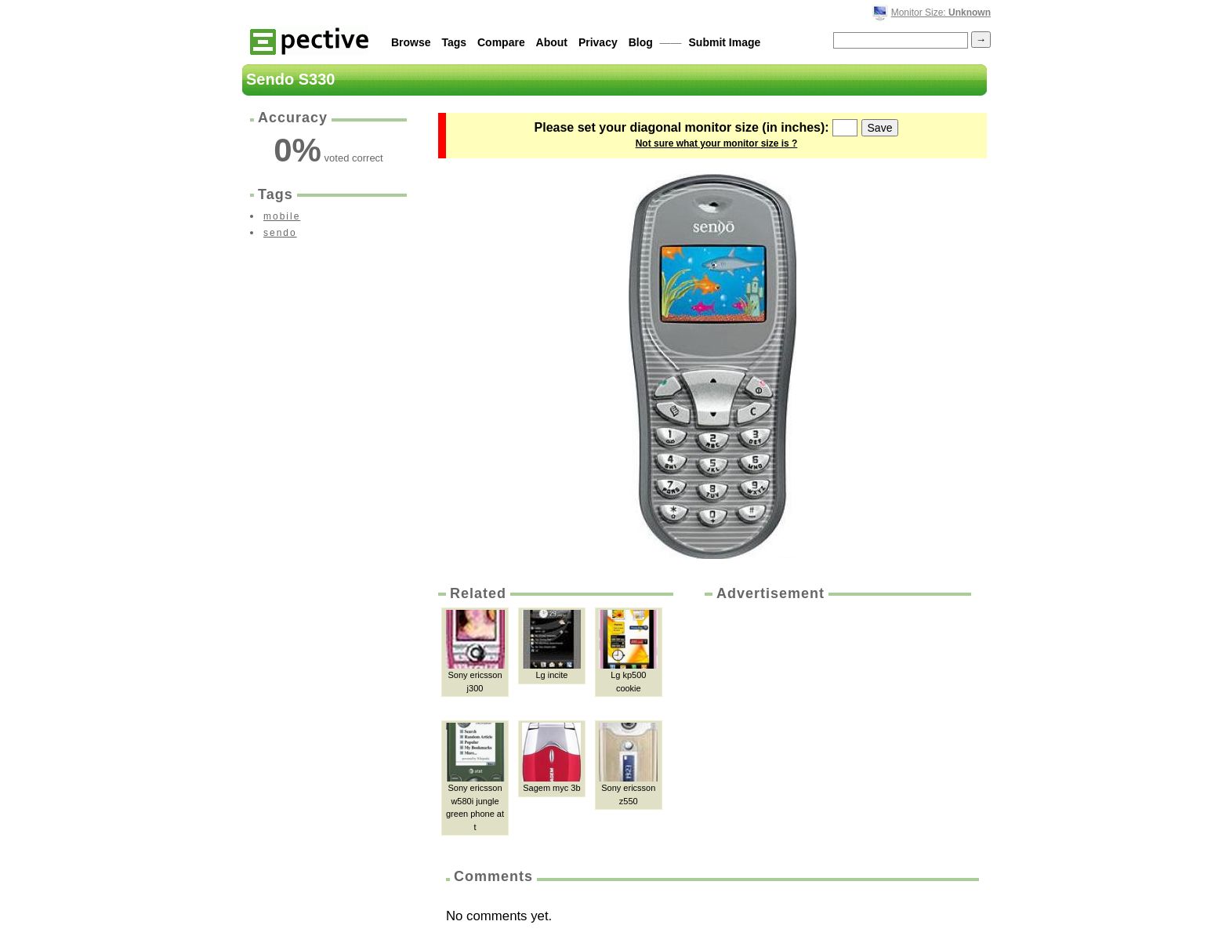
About (551, 42)
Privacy (598, 42)
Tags (453, 42)
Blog (641, 42)
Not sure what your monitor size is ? (717, 143)
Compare (501, 42)
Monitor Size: (941, 12)
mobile (281, 216)
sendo (280, 232)
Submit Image (725, 42)
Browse (411, 42)
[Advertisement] (836, 721)
